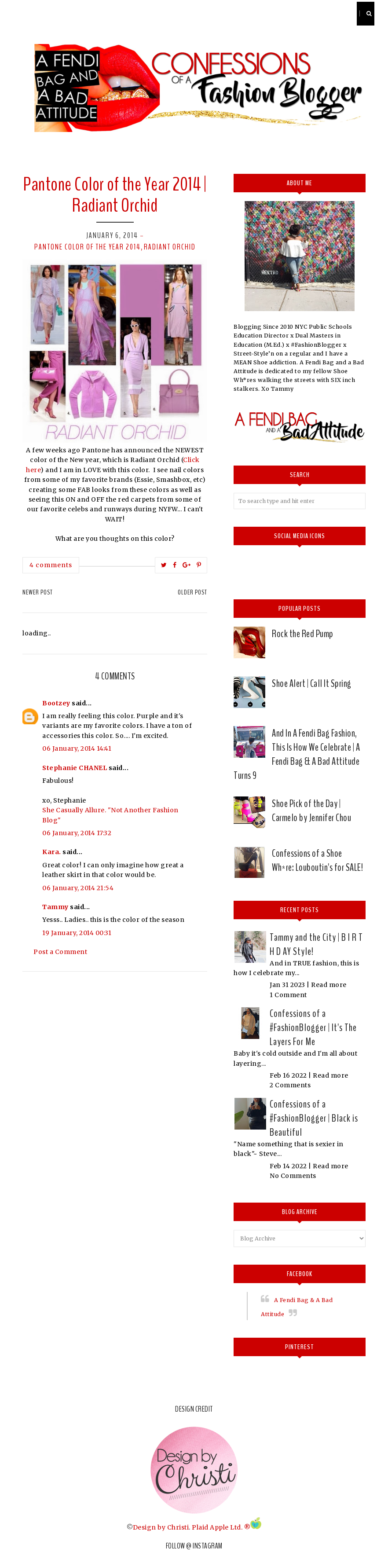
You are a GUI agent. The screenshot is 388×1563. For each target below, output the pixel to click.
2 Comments (290, 1085)
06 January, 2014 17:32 (76, 833)
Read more (329, 985)
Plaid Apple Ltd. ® (221, 1527)
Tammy (55, 907)
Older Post (192, 592)
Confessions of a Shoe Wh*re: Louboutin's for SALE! (317, 860)
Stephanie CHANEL (74, 768)
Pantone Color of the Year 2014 (87, 247)
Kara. (51, 852)
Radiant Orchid (170, 247)
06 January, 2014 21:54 (77, 888)
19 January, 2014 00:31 (76, 933)
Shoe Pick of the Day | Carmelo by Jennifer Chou (311, 810)
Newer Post (37, 592)
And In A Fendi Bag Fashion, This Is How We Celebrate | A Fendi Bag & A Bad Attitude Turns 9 (297, 754)
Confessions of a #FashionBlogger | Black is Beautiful (314, 1118)
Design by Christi (161, 1527)
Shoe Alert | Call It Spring (311, 683)
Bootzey (56, 703)
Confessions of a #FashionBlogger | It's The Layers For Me (313, 1027)
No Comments (293, 1176)
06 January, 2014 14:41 (76, 748)
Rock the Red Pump (302, 634)
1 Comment (288, 995)
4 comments (50, 565)
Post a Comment (60, 952)
